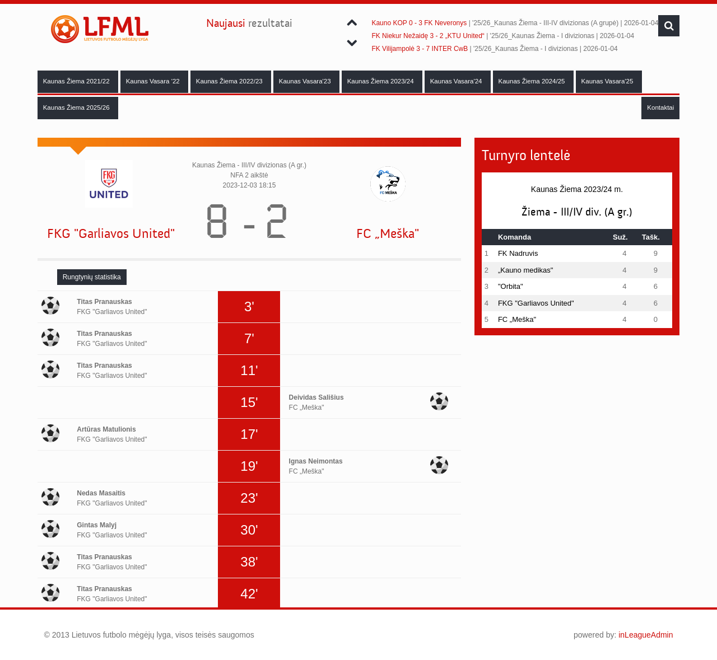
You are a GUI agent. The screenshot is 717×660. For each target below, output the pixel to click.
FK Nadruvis (518, 253)
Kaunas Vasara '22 (153, 81)
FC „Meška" (387, 233)
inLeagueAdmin (645, 634)
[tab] (92, 277)
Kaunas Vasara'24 (457, 81)
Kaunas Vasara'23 (306, 81)
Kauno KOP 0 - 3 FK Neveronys (419, 23)
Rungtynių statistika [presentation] (92, 277)
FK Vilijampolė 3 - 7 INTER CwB (419, 49)
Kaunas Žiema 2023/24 (381, 81)
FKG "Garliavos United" (111, 233)
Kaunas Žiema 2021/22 (77, 81)
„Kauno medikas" (525, 270)
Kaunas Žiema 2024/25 (533, 81)
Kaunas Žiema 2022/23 (230, 81)
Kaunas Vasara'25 (608, 81)
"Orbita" (510, 286)
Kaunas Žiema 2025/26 (77, 107)
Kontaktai (660, 107)
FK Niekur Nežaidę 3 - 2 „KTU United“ (427, 36)
